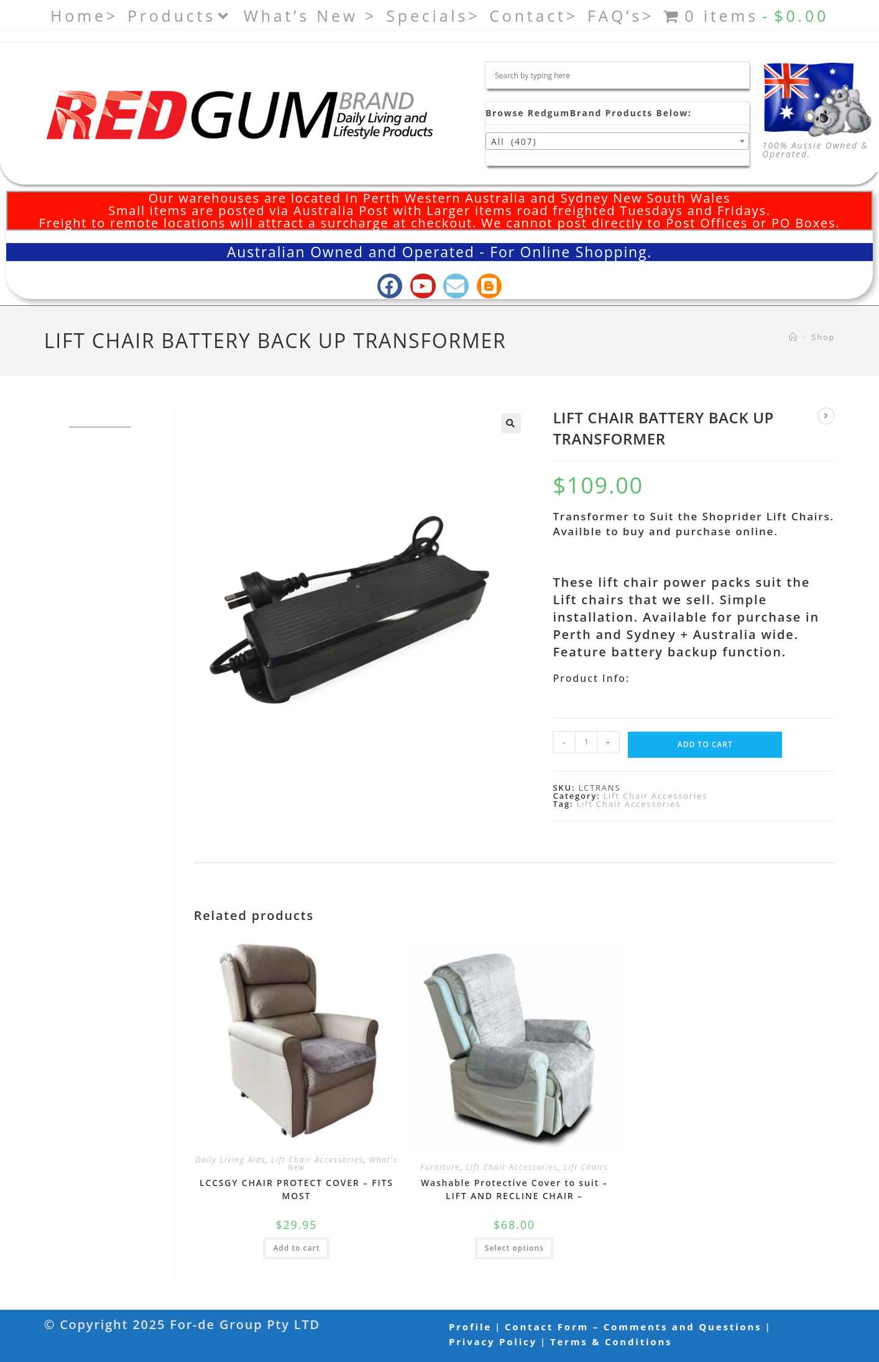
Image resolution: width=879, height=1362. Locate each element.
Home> (84, 15)
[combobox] (617, 141)
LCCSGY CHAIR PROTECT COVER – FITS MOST (296, 1189)
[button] (511, 423)
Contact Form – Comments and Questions (633, 1326)
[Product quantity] (586, 742)
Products (180, 15)
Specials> (433, 15)
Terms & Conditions (611, 1341)
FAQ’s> (620, 15)
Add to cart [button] (296, 1248)
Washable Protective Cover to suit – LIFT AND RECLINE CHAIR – (514, 1189)
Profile (470, 1326)
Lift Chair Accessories (655, 795)
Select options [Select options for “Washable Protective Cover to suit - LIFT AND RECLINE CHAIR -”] (514, 1248)
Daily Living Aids (230, 1159)
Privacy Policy (493, 1341)
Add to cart (705, 744)
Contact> (533, 15)
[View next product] (826, 416)
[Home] (793, 337)
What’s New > (310, 15)
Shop (823, 337)
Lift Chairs (586, 1167)
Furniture (440, 1167)
